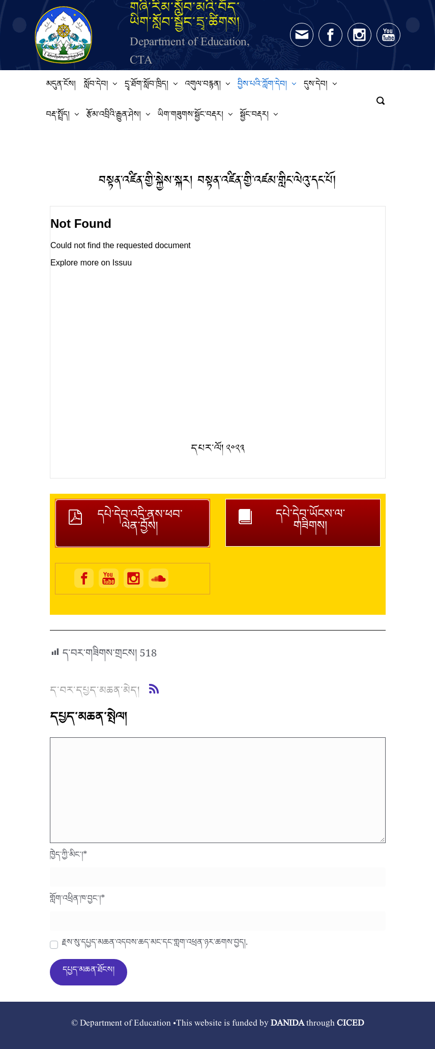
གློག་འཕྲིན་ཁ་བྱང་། (77, 901)
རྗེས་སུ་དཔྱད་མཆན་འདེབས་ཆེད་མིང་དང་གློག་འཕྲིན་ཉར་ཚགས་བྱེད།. (155, 945)
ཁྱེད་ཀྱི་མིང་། (69, 857)
